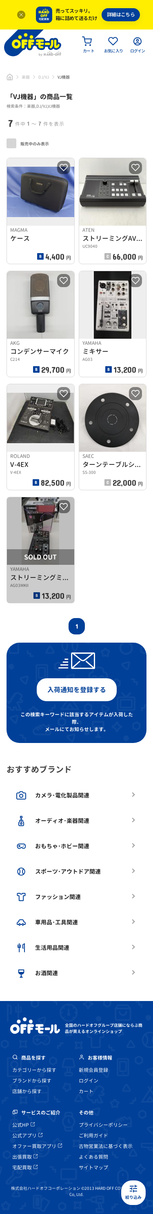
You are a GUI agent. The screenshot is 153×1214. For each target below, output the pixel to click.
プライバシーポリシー (103, 1124)
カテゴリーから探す (34, 1070)
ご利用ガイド (93, 1135)
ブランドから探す (31, 1080)
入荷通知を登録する (76, 689)
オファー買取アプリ (37, 1146)
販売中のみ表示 (28, 143)
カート (86, 1091)
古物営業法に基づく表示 (106, 1146)
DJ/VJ (43, 77)
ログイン (88, 1080)
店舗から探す (27, 1091)
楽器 (26, 77)
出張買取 (25, 1156)
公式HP (23, 1124)
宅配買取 (25, 1167)
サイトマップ (93, 1167)
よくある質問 (93, 1156)
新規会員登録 (93, 1070)
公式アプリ (27, 1135)
